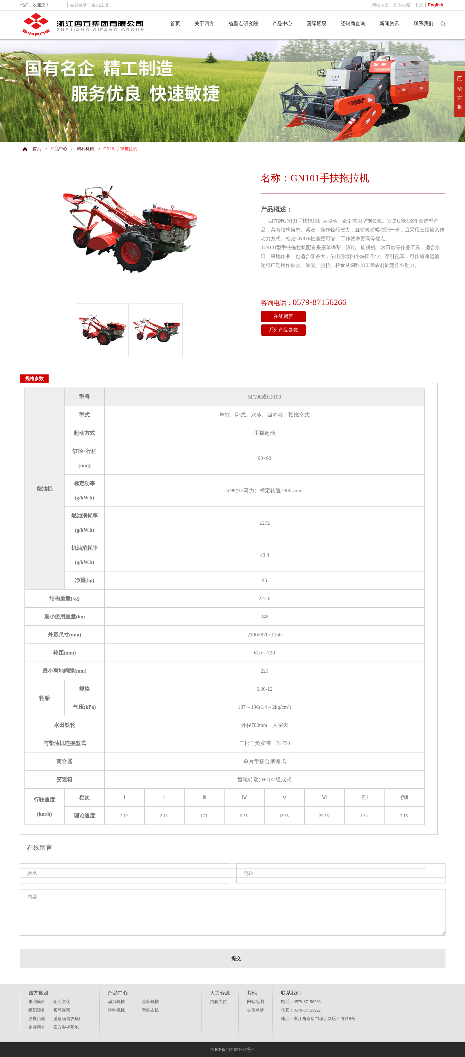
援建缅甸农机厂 (68, 1018)
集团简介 (36, 1001)
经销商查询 (353, 23)
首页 (175, 23)
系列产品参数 (283, 330)
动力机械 (116, 1001)
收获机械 (150, 1001)
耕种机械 (85, 148)
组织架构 (36, 1010)
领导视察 (61, 1010)
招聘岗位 (218, 1001)
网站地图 (255, 1001)
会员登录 (255, 1010)
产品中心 (282, 23)
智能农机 (150, 1010)
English (435, 4)
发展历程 (36, 1018)
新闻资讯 (389, 23)
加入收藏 (401, 4)
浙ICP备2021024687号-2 (232, 1049)
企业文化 (61, 1001)
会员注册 (100, 4)
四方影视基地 (66, 1027)
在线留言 (283, 316)
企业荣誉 (36, 1027)
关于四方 (204, 23)
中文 (419, 4)
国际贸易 (316, 23)
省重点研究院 (243, 23)
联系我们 (423, 23)
